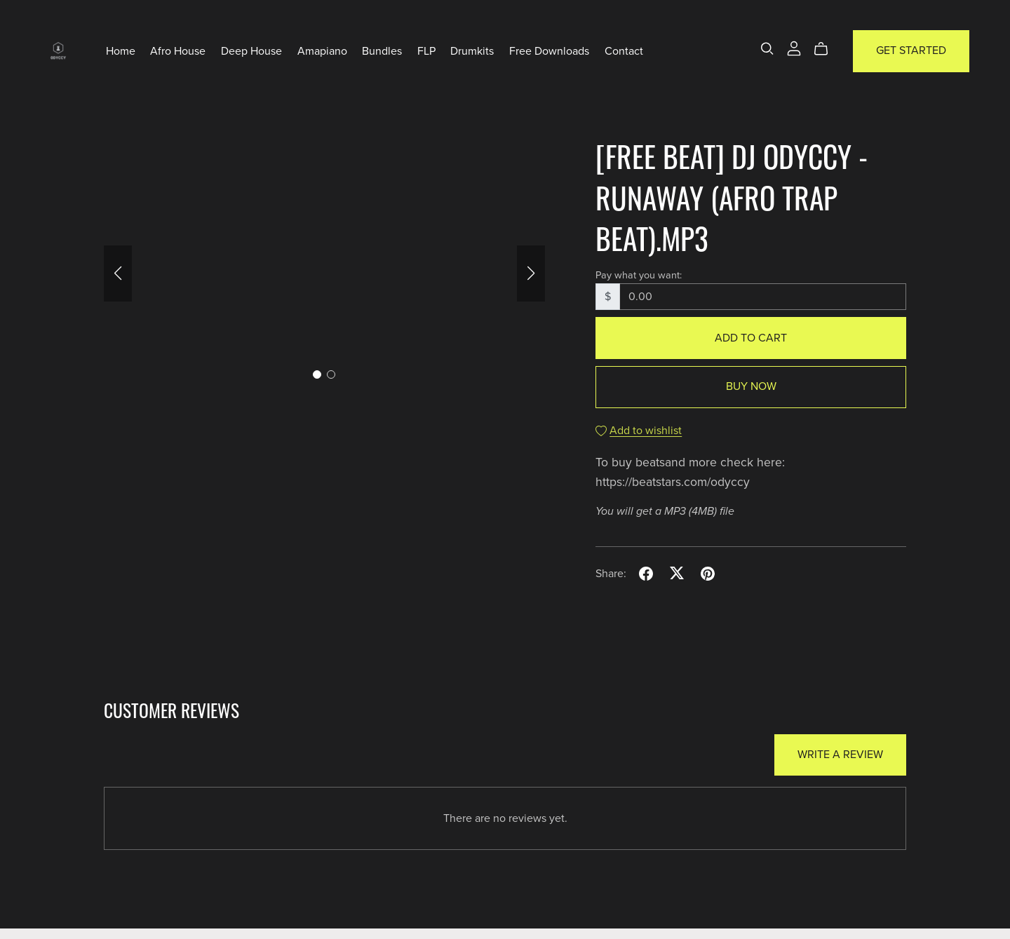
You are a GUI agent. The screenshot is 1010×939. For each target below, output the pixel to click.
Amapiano (322, 50)
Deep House (251, 50)
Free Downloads (549, 50)
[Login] (794, 48)
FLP (426, 50)
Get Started (911, 50)
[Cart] (826, 49)
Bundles (382, 50)
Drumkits (472, 50)
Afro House (178, 50)
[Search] (767, 48)
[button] (118, 273)
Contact (624, 50)
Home (120, 50)
